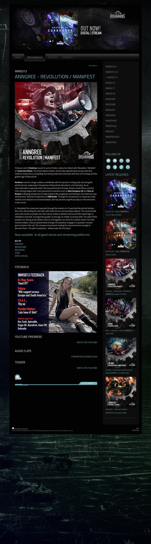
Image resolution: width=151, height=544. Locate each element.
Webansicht (135, 430)
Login (137, 428)
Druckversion (17, 429)
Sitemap (25, 429)
